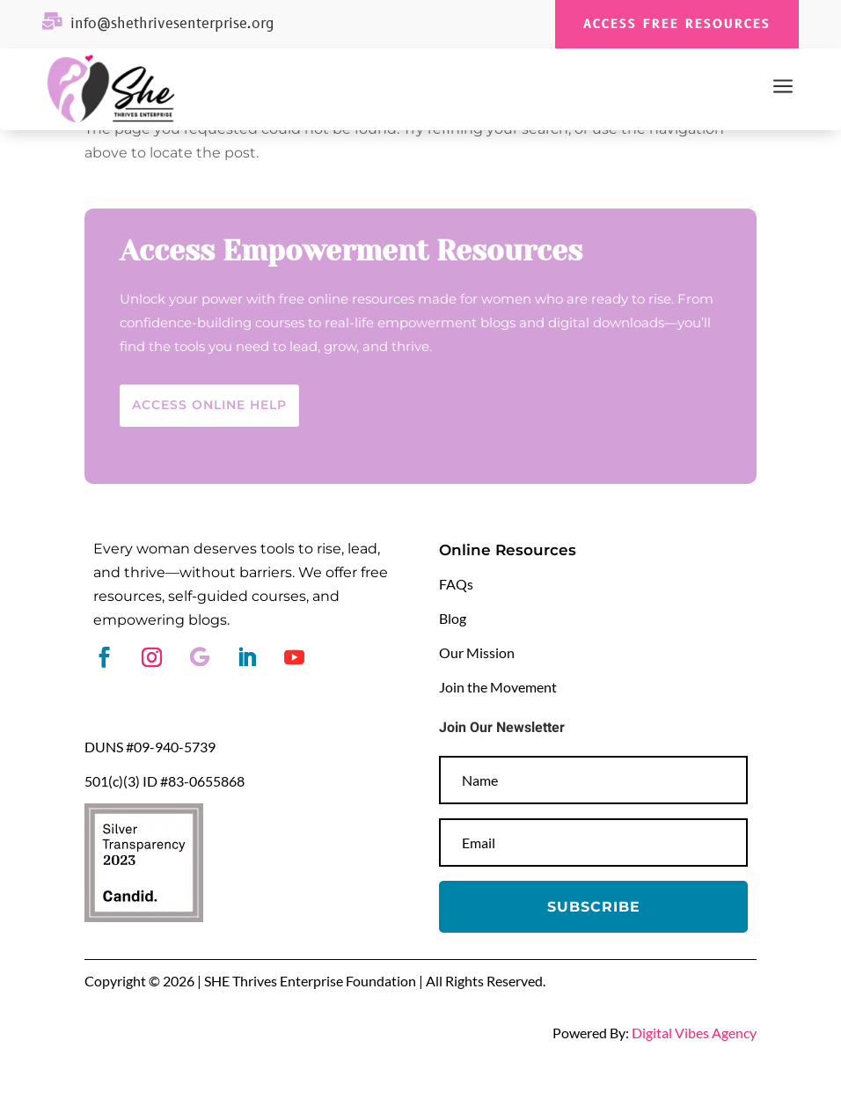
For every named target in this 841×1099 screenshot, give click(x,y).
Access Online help (209, 405)
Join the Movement (498, 686)
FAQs (456, 583)
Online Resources (507, 550)
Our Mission (477, 652)
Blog (452, 618)
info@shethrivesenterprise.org (172, 23)
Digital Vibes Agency (694, 1032)
